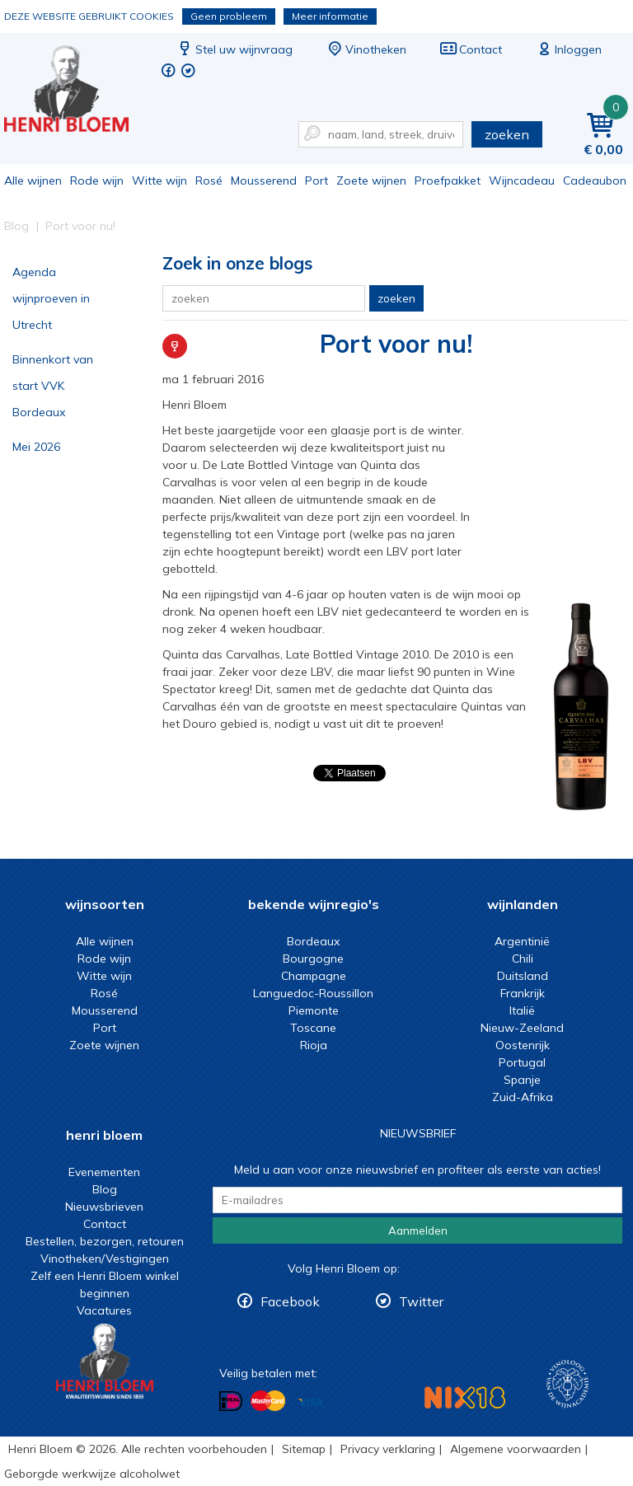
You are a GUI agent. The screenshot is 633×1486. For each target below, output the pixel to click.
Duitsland (522, 975)
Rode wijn (97, 180)
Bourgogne (313, 958)
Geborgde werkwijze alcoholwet (92, 1473)
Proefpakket (448, 180)
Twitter (421, 1301)
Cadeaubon (594, 180)
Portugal (522, 1062)
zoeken (507, 134)
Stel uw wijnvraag (234, 49)
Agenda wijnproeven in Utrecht (51, 298)
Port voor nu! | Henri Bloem (77, 91)
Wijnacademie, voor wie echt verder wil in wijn (567, 1384)
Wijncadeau (522, 180)
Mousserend (264, 180)
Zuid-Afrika (522, 1097)
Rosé (209, 180)
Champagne (313, 975)
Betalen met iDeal (230, 1401)
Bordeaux (313, 941)
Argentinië (522, 941)
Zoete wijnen (371, 180)
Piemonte (313, 1010)
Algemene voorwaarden (515, 1448)
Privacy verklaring (387, 1448)
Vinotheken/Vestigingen (104, 1258)
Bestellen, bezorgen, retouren (105, 1241)
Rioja (313, 1045)
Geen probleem (228, 16)
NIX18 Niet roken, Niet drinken (464, 1397)
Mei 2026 (36, 446)
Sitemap (304, 1448)
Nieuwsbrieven (104, 1206)
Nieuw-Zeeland (522, 1027)
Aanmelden (418, 1230)
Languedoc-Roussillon (313, 993)
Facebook (290, 1301)
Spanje (522, 1079)
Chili (522, 958)
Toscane (313, 1027)
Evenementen (104, 1172)
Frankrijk (522, 993)
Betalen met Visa (310, 1402)
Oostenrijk (522, 1045)
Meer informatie (330, 16)
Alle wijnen (33, 180)
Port (316, 180)
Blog (104, 1189)
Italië (522, 1010)
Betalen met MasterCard (268, 1401)
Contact (470, 49)
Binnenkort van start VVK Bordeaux (52, 386)
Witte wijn (159, 180)
